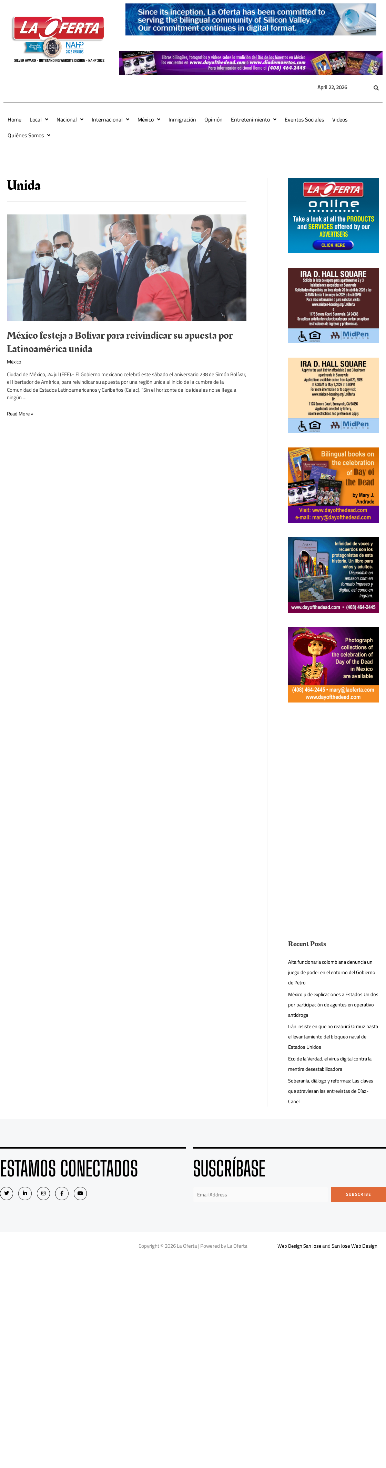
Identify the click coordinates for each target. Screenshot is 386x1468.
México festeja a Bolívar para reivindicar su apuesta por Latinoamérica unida (120, 342)
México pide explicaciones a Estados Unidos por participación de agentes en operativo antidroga (330, 1004)
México (149, 119)
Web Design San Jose (300, 1247)
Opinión (213, 119)
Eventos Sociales (304, 119)
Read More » (21, 414)
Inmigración (182, 119)
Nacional (70, 119)
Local (39, 119)
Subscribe (358, 1194)
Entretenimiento (253, 119)
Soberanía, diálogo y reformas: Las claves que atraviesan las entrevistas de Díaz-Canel (333, 1091)
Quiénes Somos (29, 135)
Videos (339, 119)
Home (14, 119)
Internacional (110, 119)
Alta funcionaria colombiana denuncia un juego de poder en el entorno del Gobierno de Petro (332, 972)
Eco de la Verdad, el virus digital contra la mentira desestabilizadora (332, 1064)
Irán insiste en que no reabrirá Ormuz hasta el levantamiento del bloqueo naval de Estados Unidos (333, 1036)
